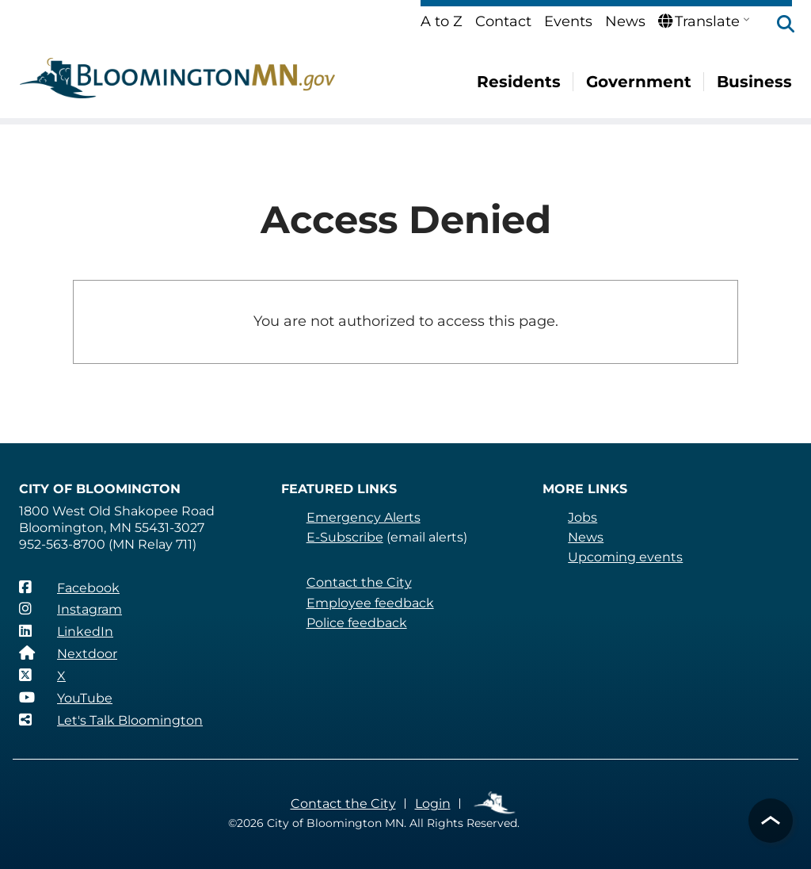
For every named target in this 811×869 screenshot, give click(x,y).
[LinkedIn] (66, 631)
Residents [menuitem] (519, 81)
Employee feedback (370, 603)
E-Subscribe (345, 537)
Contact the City (359, 582)
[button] (777, 25)
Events (568, 21)
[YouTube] (65, 697)
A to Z (442, 21)
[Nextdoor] (68, 653)
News (625, 21)
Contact (503, 21)
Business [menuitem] (754, 81)
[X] (42, 675)
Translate (699, 21)
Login (433, 803)
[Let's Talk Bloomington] (111, 720)
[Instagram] (70, 609)
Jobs (582, 517)
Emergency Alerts (364, 517)
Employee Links (495, 803)
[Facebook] (69, 587)
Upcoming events (625, 557)
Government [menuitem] (638, 81)
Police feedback (357, 622)
